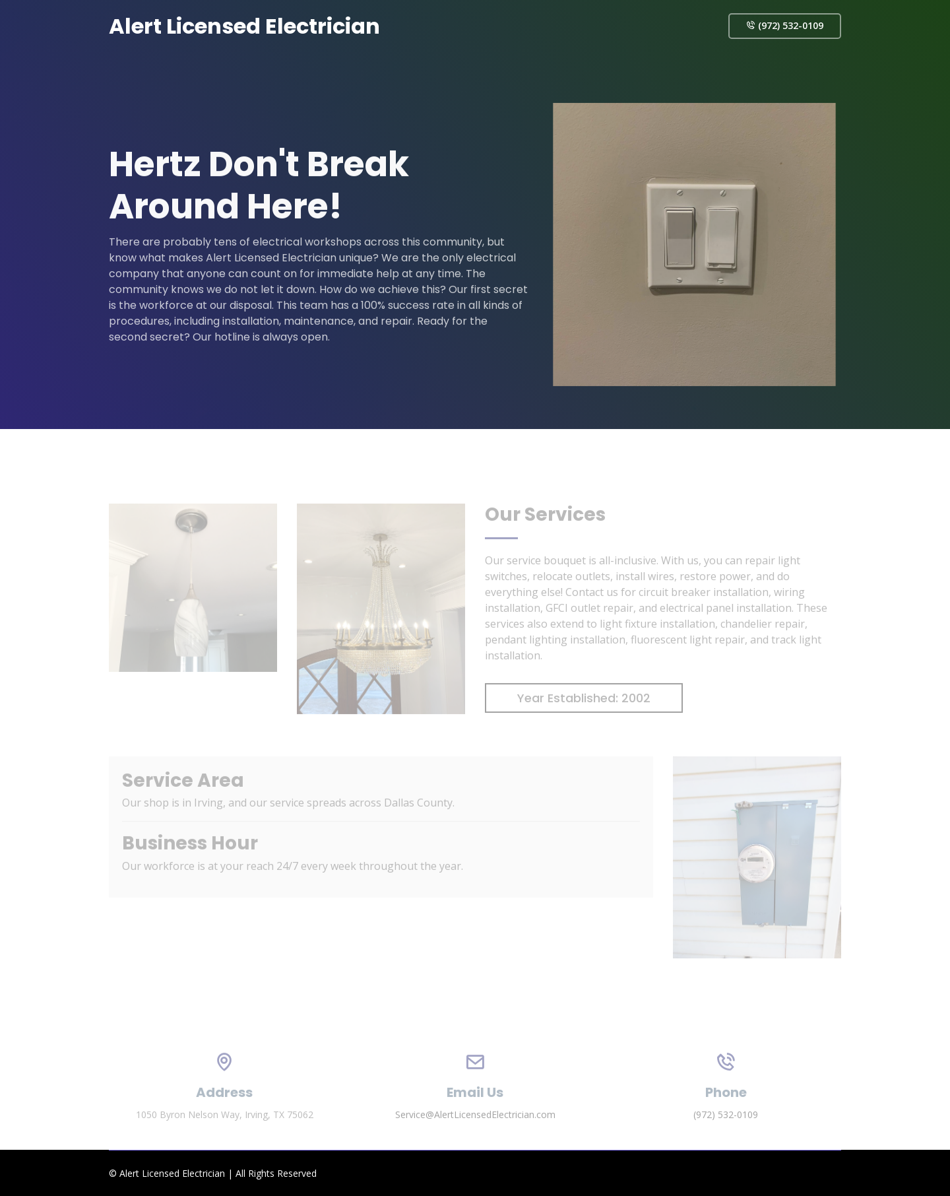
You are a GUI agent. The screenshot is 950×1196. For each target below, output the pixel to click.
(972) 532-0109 (784, 25)
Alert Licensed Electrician (244, 26)
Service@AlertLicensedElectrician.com (475, 1130)
